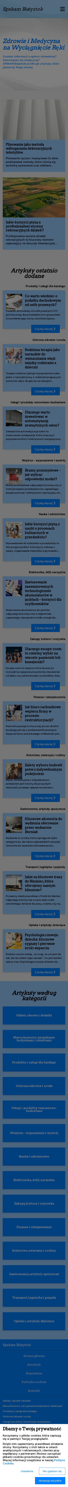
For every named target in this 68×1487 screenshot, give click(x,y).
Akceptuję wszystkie (50, 1480)
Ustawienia (27, 1471)
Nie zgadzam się (52, 1471)
